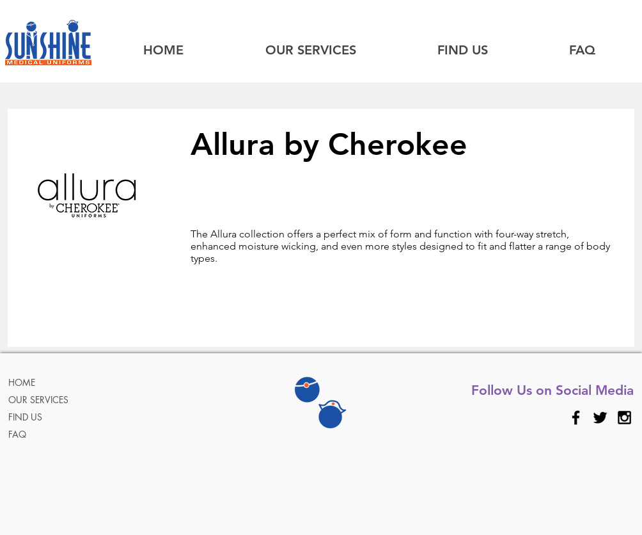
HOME (21, 382)
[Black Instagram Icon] (624, 417)
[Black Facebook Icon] (576, 417)
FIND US (25, 417)
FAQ (17, 434)
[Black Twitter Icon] (600, 417)
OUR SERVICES (38, 400)
